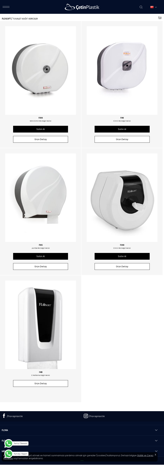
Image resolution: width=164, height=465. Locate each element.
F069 (122, 245)
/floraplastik (15, 416)
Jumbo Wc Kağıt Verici (41, 248)
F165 (40, 245)
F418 (40, 372)
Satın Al (40, 129)
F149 (122, 118)
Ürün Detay (41, 139)
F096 (40, 118)
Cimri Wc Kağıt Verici (122, 121)
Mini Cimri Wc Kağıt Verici (40, 121)
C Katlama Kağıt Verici (40, 375)
